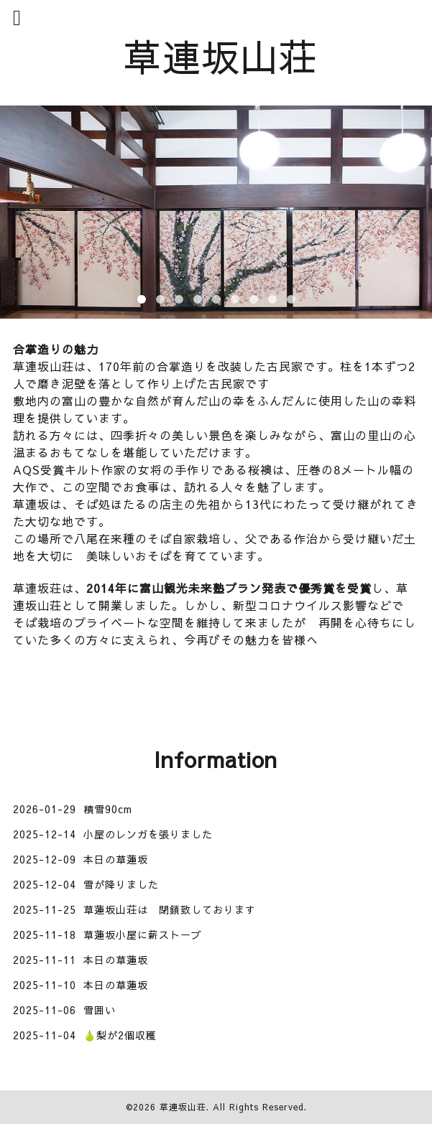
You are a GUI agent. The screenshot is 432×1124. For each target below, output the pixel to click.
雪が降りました (121, 884)
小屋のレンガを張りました (148, 834)
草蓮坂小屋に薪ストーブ (142, 934)
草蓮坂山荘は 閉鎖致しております (169, 909)
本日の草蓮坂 (115, 859)
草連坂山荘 (221, 56)
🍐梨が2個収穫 (120, 1035)
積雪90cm (107, 809)
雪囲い (99, 1010)
